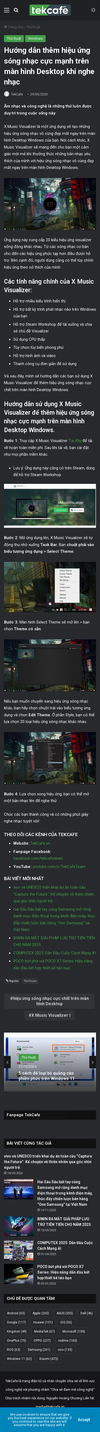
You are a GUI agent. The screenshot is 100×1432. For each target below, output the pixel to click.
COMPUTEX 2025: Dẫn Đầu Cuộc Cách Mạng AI (54, 953)
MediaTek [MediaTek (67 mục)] (44, 1331)
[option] (50, 1062)
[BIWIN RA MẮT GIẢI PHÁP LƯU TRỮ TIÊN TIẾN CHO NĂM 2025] (18, 1226)
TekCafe (17, 94)
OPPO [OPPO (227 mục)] (42, 1340)
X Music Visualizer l (50, 1015)
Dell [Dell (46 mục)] (87, 1313)
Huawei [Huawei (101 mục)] (43, 1322)
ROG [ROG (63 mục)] (13, 1350)
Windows (35, 38)
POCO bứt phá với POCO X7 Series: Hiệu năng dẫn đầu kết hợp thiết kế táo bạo (63, 1272)
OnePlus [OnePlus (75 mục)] (16, 1340)
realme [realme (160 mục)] (67, 1340)
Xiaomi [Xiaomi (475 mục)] (48, 1359)
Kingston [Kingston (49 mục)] (17, 1331)
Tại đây (75, 440)
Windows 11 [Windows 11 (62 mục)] (19, 1359)
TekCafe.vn (40, 843)
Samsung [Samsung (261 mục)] (39, 1350)
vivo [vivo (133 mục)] (65, 1350)
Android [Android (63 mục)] (16, 1313)
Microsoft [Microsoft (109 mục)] (73, 1331)
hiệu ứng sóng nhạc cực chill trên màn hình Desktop (51, 1001)
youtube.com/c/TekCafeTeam (59, 866)
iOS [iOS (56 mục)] (66, 1322)
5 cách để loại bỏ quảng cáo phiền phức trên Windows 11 (47, 1076)
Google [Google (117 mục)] (16, 1322)
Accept (84, 1420)
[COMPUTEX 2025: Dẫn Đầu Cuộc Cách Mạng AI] (18, 1250)
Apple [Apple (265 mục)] (41, 1313)
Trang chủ (13, 27)
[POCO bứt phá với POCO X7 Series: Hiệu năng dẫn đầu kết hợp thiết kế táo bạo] (18, 1274)
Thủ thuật (33, 27)
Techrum (30, 981)
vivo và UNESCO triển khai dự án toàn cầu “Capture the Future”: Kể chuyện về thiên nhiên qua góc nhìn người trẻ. (53, 894)
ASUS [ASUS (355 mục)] (65, 1313)
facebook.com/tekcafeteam (38, 858)
